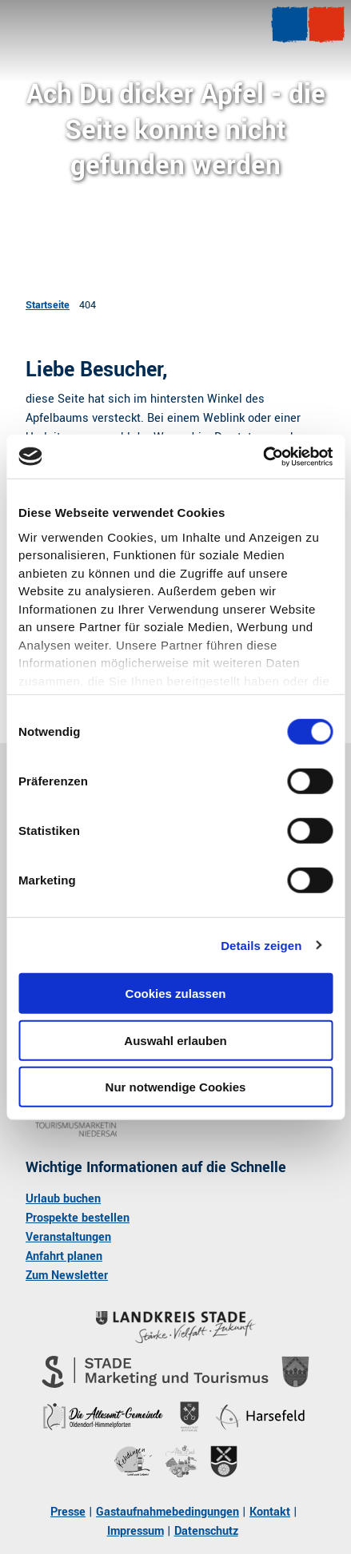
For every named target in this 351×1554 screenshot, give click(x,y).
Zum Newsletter (67, 1275)
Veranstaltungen (68, 1237)
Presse (68, 1512)
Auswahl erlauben (175, 1040)
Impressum (135, 1531)
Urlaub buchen (63, 1198)
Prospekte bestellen (78, 1218)
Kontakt (269, 1512)
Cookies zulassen (176, 993)
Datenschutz (206, 1531)
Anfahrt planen (64, 1256)
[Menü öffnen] (289, 24)
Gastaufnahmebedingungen (167, 1512)
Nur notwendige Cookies (176, 1087)
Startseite (48, 305)
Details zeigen (261, 945)
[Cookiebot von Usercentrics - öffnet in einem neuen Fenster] (263, 456)
